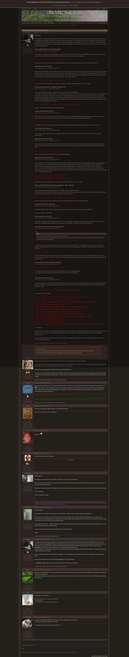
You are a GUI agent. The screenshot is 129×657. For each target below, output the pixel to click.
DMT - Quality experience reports (51, 25)
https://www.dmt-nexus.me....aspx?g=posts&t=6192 (47, 140)
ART (45, 23)
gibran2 (28, 358)
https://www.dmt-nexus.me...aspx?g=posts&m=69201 (47, 113)
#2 (35, 358)
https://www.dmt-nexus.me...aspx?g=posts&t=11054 (47, 218)
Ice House (28, 473)
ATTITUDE (50, 23)
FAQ (24, 23)
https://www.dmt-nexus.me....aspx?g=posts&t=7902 (47, 206)
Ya (27, 430)
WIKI (28, 23)
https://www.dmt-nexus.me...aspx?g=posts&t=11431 (47, 264)
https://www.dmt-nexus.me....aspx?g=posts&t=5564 (47, 68)
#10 (35, 569)
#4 (35, 406)
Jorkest (28, 453)
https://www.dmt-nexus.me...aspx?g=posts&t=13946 (47, 279)
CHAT (24, 8)
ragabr (27, 406)
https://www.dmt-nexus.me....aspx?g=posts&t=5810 (47, 130)
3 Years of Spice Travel (40, 343)
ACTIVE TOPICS (102, 23)
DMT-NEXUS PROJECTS (39, 25)
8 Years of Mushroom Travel (51, 343)
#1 (35, 32)
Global (27, 383)
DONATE (35, 8)
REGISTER (104, 8)
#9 (35, 539)
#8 (35, 507)
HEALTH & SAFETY (36, 23)
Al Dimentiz (27, 617)
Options (105, 30)
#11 (35, 592)
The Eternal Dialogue (62, 343)
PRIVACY (29, 8)
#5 (35, 430)
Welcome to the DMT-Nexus (27, 25)
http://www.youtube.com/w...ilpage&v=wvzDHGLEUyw (46, 602)
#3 (35, 383)
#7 (35, 473)
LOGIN (98, 8)
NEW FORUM (46, 2)
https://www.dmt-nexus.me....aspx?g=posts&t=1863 (47, 51)
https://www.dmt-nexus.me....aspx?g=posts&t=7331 (47, 187)
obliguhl (27, 32)
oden (27, 592)
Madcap (27, 507)
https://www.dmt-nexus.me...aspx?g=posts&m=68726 (47, 88)
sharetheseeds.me (41, 349)
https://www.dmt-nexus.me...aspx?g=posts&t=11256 (47, 228)
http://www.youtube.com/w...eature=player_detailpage (46, 599)
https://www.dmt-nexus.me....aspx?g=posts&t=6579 (47, 159)
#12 (35, 617)
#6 (35, 453)
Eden (27, 569)
